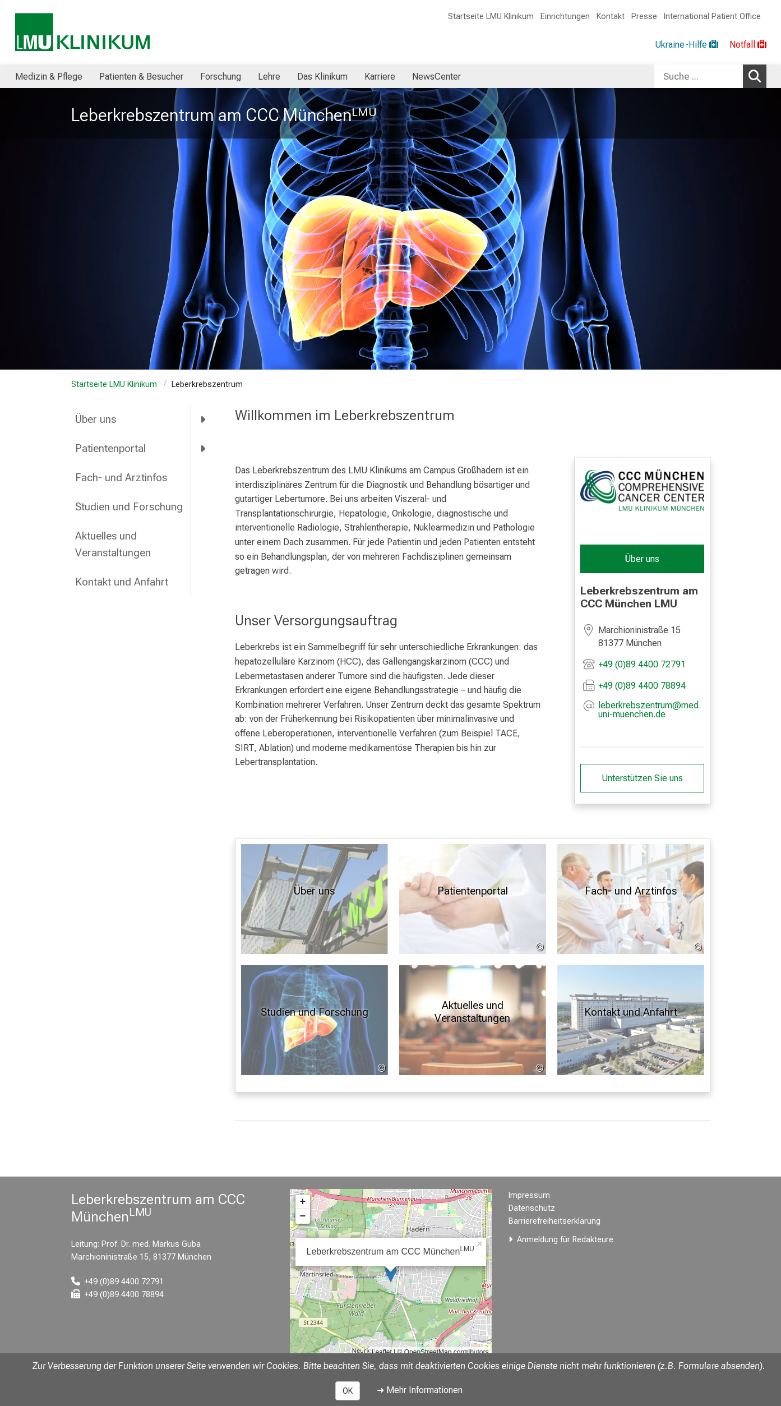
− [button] (303, 1216)
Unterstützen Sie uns (642, 777)
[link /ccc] (642, 490)
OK (348, 1390)
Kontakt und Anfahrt (121, 581)
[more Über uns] (204, 419)
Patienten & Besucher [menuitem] (141, 76)
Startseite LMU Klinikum (491, 16)
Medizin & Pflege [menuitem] (48, 76)
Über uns (95, 419)
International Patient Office (712, 16)
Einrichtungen (565, 16)
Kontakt (611, 16)
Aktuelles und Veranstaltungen (113, 544)
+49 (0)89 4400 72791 (642, 663)
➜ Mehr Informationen (420, 1390)
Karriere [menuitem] (379, 76)
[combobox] (710, 76)
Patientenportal (110, 448)
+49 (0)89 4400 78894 (642, 685)
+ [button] (303, 1202)
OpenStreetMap (428, 1352)
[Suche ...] (698, 76)
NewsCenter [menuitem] (436, 76)
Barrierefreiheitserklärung (554, 1221)
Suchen (757, 75)
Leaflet (382, 1352)
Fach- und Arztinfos (121, 477)
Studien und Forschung (129, 506)
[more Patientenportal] (204, 448)
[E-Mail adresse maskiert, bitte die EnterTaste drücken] (651, 709)
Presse (644, 16)
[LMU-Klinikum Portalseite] (82, 32)
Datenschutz (532, 1208)
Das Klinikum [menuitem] (322, 76)
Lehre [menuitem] (269, 76)
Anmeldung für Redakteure (565, 1239)
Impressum (529, 1195)
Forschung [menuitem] (220, 76)
